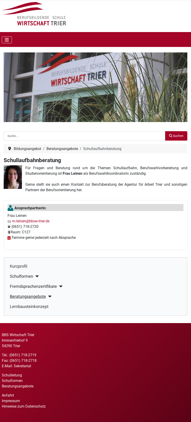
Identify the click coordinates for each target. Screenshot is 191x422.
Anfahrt (8, 395)
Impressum (11, 401)
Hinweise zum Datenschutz (24, 406)
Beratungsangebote (28, 296)
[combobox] (84, 135)
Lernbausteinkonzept (29, 306)
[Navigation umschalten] (7, 39)
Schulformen (21, 276)
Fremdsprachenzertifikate (33, 286)
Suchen (176, 136)
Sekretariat (22, 366)
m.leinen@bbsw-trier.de (30, 221)
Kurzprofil (18, 266)
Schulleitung (12, 375)
